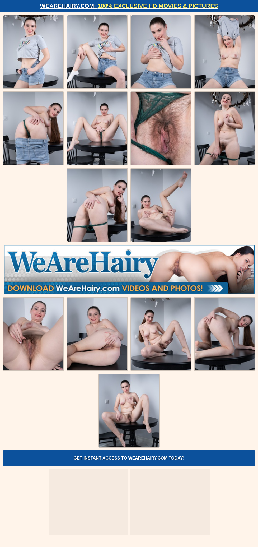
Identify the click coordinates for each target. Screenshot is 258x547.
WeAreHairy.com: (129, 6)
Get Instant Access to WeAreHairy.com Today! (129, 458)
